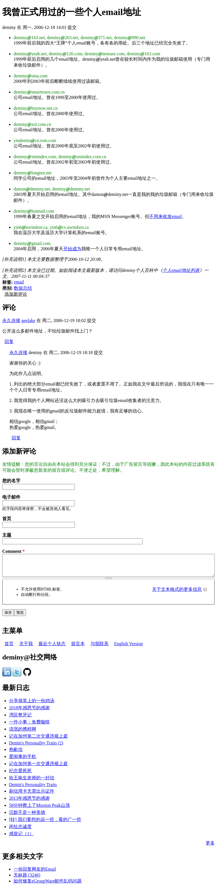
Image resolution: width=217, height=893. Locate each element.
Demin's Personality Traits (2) (36, 747)
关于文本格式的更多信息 (177, 593)
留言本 (78, 648)
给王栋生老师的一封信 (31, 782)
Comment (13, 551)
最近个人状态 (52, 648)
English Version (128, 648)
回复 (9, 341)
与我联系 (99, 648)
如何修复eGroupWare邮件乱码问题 (48, 885)
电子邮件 (11, 497)
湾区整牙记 (20, 719)
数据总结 (23, 288)
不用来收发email (165, 216)
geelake (28, 320)
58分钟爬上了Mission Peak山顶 (39, 809)
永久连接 (11, 320)
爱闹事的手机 (22, 760)
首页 (6, 518)
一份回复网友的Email (35, 873)
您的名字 (11, 480)
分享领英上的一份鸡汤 (31, 704)
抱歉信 (16, 753)
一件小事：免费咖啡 (29, 726)
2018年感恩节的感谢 (29, 712)
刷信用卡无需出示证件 (31, 795)
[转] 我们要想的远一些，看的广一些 (45, 823)
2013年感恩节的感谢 (29, 802)
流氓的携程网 (22, 733)
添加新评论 (16, 294)
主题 (6, 535)
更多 (210, 847)
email (19, 282)
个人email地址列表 (181, 270)
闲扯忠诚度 (20, 830)
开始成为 (72, 248)
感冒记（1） (21, 837)
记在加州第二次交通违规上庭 (38, 740)
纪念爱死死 (20, 775)
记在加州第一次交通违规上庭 (38, 767)
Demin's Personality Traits (33, 788)
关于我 (26, 648)
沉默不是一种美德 (27, 816)
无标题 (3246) (27, 879)
